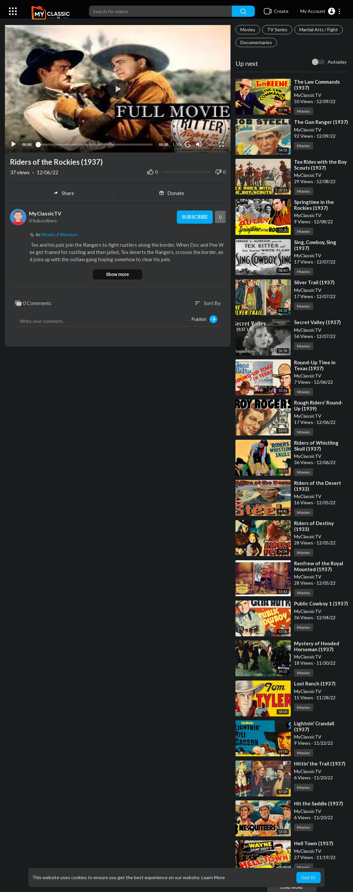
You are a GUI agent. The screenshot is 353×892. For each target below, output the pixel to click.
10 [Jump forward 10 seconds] (187, 143)
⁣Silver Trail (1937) (314, 282)
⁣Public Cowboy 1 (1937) (321, 603)
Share (63, 192)
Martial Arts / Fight (318, 29)
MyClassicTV (45, 212)
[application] (118, 88)
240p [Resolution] (210, 144)
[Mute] (199, 143)
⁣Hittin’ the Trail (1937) (319, 764)
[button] (320, 11)
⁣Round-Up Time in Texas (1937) (315, 365)
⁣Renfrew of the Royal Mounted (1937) (318, 566)
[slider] (95, 144)
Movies (247, 29)
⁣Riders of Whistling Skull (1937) (316, 446)
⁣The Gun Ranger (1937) (321, 122)
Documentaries (256, 42)
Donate (171, 192)
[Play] (13, 143)
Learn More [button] (213, 877)
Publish (204, 318)
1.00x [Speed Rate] (177, 144)
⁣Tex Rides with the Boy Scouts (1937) (320, 165)
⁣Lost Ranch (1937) (315, 683)
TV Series (277, 29)
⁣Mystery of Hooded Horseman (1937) (316, 646)
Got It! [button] (308, 877)
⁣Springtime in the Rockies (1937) (314, 205)
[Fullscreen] (221, 143)
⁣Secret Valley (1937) (317, 322)
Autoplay (337, 62)
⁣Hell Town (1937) (313, 843)
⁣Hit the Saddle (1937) (318, 803)
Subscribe (194, 216)
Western (68, 234)
